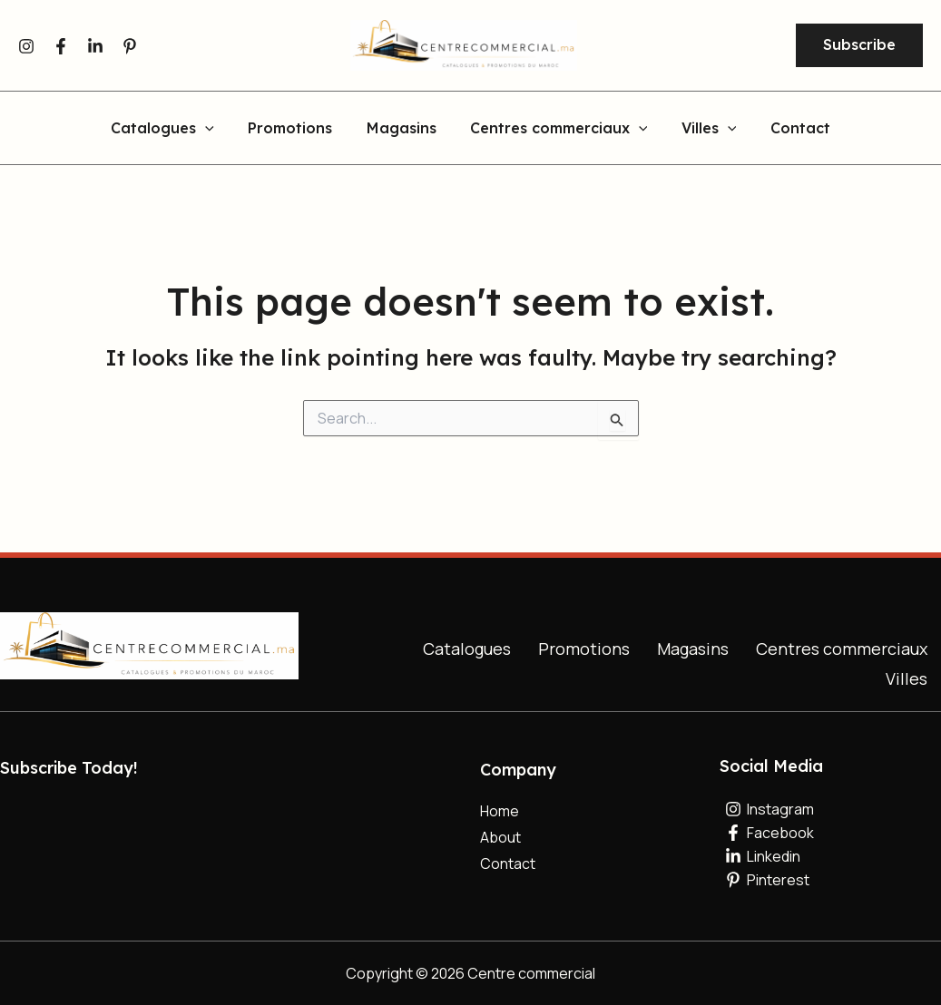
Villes (906, 678)
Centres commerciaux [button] (556, 129)
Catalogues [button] (175, 129)
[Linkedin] (95, 46)
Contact (788, 129)
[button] (859, 45)
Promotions (297, 129)
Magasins (403, 129)
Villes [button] (702, 129)
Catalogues (467, 648)
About (500, 837)
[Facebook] (61, 46)
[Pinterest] (130, 46)
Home (499, 811)
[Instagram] (26, 46)
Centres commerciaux (841, 648)
